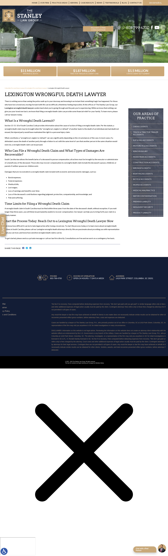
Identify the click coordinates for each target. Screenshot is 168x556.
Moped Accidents (142, 223)
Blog (124, 3)
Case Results (87, 3)
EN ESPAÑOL (155, 3)
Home (34, 3)
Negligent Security (143, 246)
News (99, 3)
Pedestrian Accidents (144, 196)
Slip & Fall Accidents (143, 179)
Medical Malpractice (144, 229)
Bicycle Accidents (142, 218)
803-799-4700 (136, 14)
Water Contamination (145, 235)
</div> (17, 546)
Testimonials (112, 3)
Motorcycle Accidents (145, 184)
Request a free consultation (98, 15)
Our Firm (44, 3)
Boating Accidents (143, 212)
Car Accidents (140, 165)
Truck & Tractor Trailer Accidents (145, 172)
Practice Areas (59, 3)
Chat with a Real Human (142, 549)
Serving (74, 3)
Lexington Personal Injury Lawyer (36, 88)
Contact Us (136, 3)
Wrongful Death (142, 207)
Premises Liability (142, 240)
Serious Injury (140, 190)
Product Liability (142, 251)
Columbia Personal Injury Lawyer (15, 88)
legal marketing (82, 363)
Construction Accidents (146, 201)
